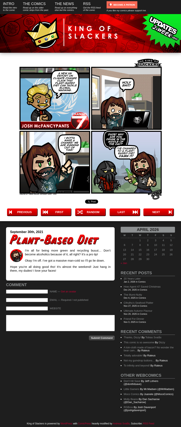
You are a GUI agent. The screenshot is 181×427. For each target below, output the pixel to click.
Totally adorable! (133, 355)
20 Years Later (132, 278)
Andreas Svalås (121, 423)
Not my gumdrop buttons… (139, 360)
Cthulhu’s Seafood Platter (138, 302)
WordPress (66, 423)
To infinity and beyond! (137, 365)
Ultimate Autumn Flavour (138, 310)
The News (66, 6)
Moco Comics (132, 394)
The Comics (36, 6)
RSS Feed (148, 423)
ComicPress (84, 423)
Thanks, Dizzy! (132, 337)
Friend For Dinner (134, 318)
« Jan (124, 263)
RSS (92, 6)
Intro (10, 6)
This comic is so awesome (139, 342)
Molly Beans (131, 399)
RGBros (128, 407)
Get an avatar (68, 291)
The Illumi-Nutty (133, 294)
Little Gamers (131, 389)
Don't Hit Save (132, 381)
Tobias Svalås (153, 337)
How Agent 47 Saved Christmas (142, 286)
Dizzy (162, 342)
